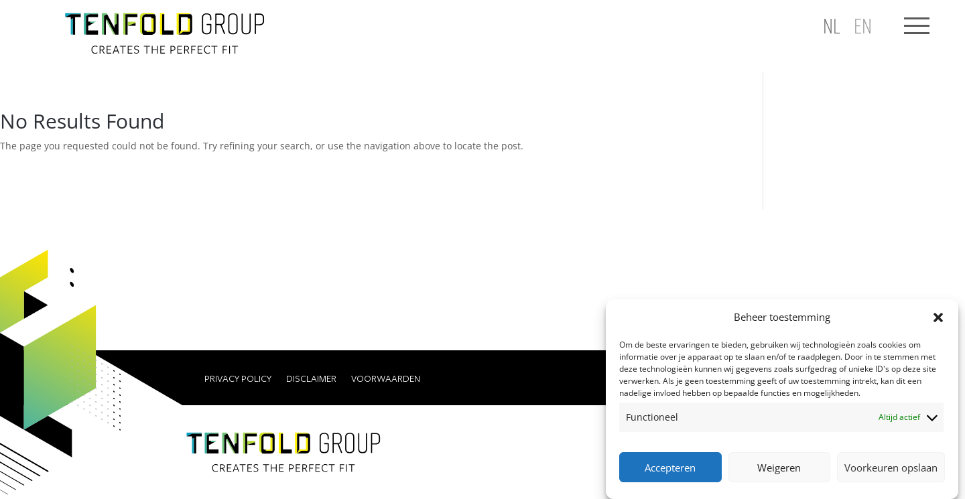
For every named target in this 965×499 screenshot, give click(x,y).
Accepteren (670, 467)
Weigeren (779, 467)
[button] (938, 317)
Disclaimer (311, 379)
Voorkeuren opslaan (891, 467)
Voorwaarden (385, 379)
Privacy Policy (237, 379)
